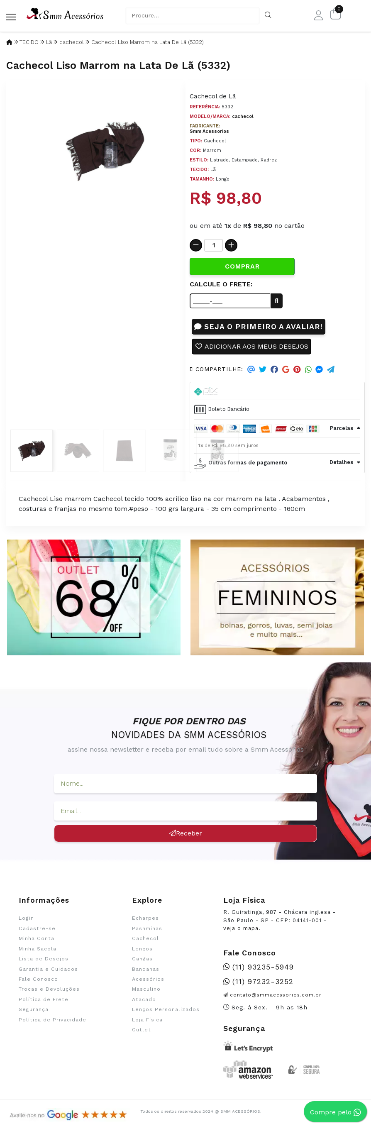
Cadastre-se (37, 928)
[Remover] (196, 245)
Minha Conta (36, 938)
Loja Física (147, 1020)
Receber (185, 833)
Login (26, 918)
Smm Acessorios (209, 131)
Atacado (144, 999)
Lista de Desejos (43, 959)
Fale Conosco (38, 979)
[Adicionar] (231, 245)
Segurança (34, 1009)
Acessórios (148, 979)
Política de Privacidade (52, 1020)
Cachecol (145, 938)
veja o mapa (241, 928)
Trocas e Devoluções (49, 989)
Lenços (142, 949)
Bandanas (145, 969)
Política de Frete (43, 999)
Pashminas (147, 928)
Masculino (146, 989)
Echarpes (145, 918)
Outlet (141, 1030)
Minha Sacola (37, 949)
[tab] (277, 391)
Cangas (142, 959)
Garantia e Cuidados (48, 969)
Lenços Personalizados (166, 1009)
